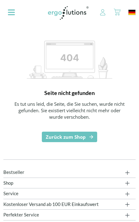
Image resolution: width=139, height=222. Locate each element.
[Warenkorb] (117, 13)
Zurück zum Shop (66, 137)
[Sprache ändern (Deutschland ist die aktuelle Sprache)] (132, 12)
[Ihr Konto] (99, 13)
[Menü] (11, 13)
